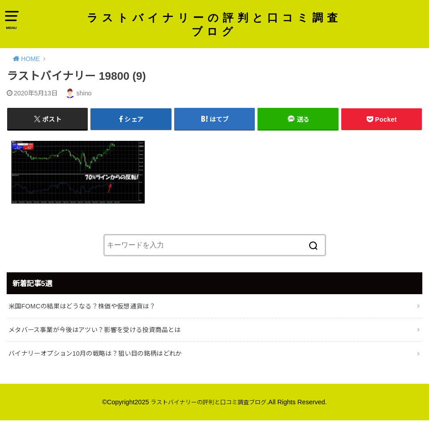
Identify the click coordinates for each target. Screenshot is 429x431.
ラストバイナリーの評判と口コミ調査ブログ (214, 26)
